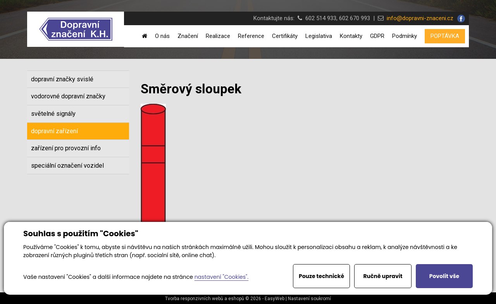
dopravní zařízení (54, 131)
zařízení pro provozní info (66, 148)
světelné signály (53, 113)
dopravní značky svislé (62, 79)
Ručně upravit (382, 276)
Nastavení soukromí (309, 298)
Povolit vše (444, 276)
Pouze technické (321, 276)
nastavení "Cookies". (221, 277)
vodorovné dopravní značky (68, 96)
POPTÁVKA (445, 36)
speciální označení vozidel (67, 165)
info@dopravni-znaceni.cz (418, 18)
